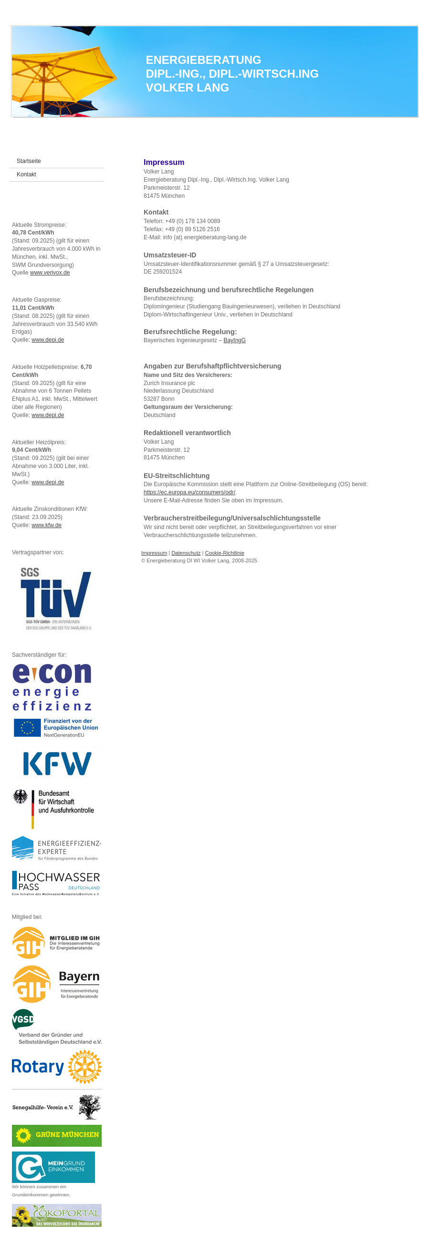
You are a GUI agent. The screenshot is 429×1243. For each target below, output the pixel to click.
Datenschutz (185, 553)
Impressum (154, 553)
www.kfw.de (46, 525)
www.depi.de (47, 339)
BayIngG (234, 340)
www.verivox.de (50, 272)
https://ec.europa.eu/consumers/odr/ (189, 492)
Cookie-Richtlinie (225, 553)
